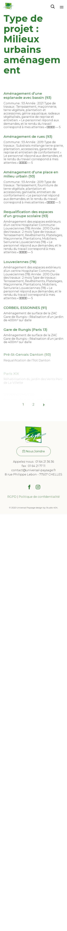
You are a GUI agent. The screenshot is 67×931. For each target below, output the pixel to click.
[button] (33, 451)
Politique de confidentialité (39, 496)
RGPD (11, 496)
